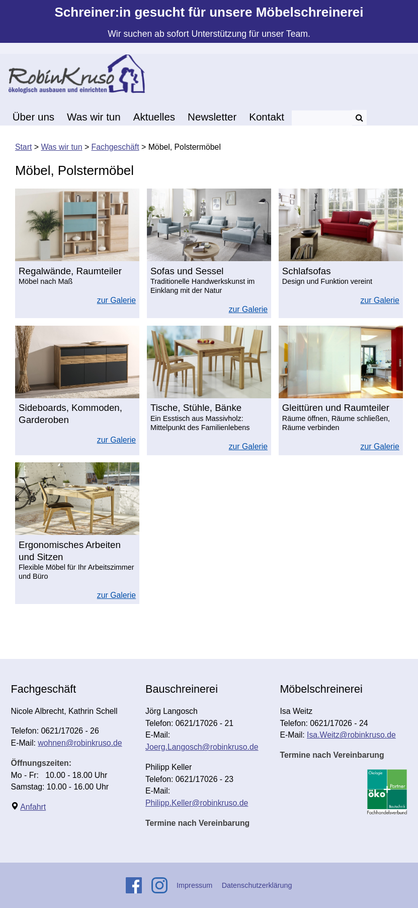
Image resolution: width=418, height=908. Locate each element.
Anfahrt (33, 807)
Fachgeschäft (115, 147)
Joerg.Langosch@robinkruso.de (202, 747)
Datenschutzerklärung (257, 885)
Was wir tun (94, 117)
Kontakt (266, 117)
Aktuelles (154, 117)
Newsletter (212, 117)
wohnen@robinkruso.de (80, 743)
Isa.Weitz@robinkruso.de (351, 735)
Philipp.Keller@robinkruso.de (196, 803)
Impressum (194, 885)
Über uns (33, 117)
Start (23, 147)
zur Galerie (116, 300)
